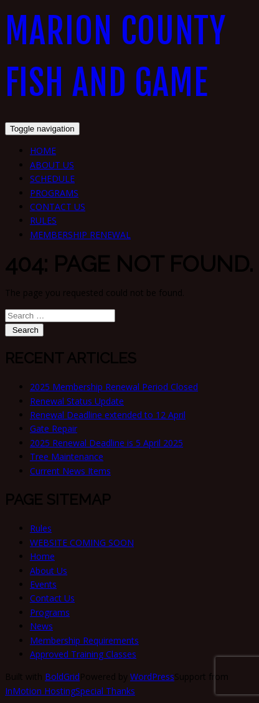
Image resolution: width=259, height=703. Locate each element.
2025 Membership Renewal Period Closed (114, 387)
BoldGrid (62, 676)
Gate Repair (53, 428)
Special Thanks (105, 691)
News (41, 626)
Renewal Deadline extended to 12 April (108, 415)
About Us (52, 165)
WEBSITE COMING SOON (82, 542)
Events (43, 584)
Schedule (52, 178)
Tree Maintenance (66, 456)
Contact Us (57, 207)
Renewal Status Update (77, 401)
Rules (43, 220)
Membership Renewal (80, 235)
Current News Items (70, 471)
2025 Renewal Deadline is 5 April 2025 (106, 443)
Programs (54, 193)
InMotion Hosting (40, 691)
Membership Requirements (84, 640)
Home (43, 150)
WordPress (152, 676)
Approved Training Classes (83, 654)
